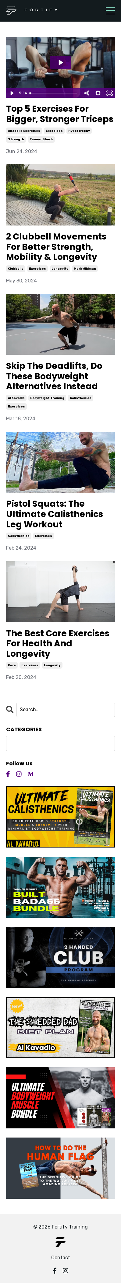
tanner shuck (41, 139)
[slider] (53, 93)
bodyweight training (47, 398)
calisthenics (80, 398)
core (12, 665)
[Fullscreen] (109, 93)
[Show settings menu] (98, 93)
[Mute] (86, 93)
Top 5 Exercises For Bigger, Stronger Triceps (59, 114)
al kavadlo (16, 398)
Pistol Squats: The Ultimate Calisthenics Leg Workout (54, 514)
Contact (60, 1257)
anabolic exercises (24, 131)
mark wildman (85, 269)
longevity (60, 269)
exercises (54, 131)
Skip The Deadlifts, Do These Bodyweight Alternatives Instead (54, 376)
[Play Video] (11, 93)
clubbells (15, 269)
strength (16, 139)
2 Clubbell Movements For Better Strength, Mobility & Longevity (56, 247)
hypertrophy (79, 131)
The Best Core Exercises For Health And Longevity (57, 643)
